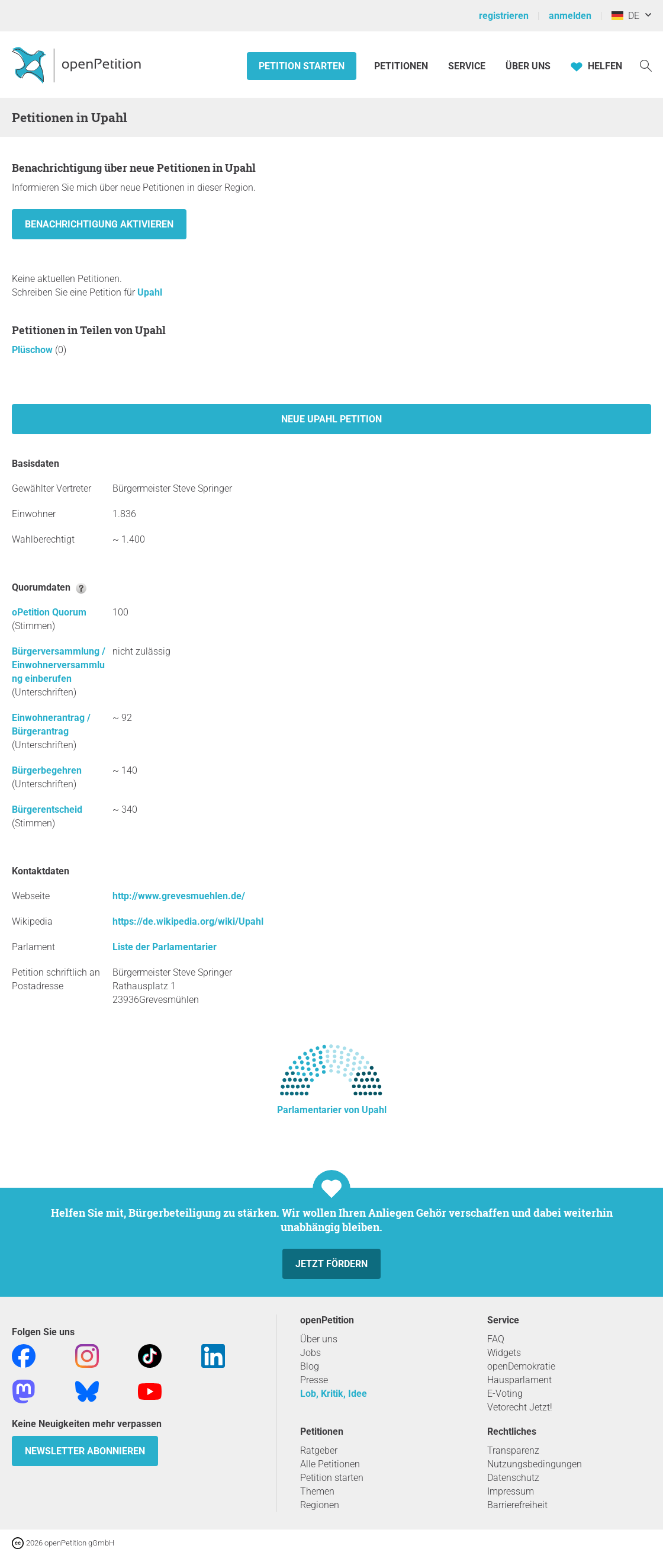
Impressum (510, 1491)
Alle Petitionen (330, 1464)
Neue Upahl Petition (331, 419)
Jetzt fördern (331, 1263)
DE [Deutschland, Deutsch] (625, 15)
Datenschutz (513, 1477)
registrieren (504, 15)
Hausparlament (519, 1380)
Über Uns (528, 66)
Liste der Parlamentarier (164, 947)
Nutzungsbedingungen (534, 1464)
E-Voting (505, 1393)
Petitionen (402, 66)
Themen (317, 1491)
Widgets (504, 1352)
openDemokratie (521, 1366)
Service (466, 66)
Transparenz (513, 1450)
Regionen (319, 1505)
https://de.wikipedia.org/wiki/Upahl (187, 921)
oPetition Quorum (49, 612)
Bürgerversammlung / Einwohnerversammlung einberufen (58, 665)
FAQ (495, 1339)
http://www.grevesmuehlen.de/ (178, 896)
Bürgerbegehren (47, 770)
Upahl (149, 292)
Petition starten (302, 66)
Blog (309, 1366)
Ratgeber (318, 1450)
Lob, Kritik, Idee (333, 1393)
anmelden (570, 15)
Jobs (310, 1352)
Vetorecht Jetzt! (519, 1407)
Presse (314, 1380)
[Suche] (646, 65)
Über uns (318, 1339)
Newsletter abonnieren (85, 1451)
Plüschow (33, 349)
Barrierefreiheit (517, 1505)
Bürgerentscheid (47, 809)
